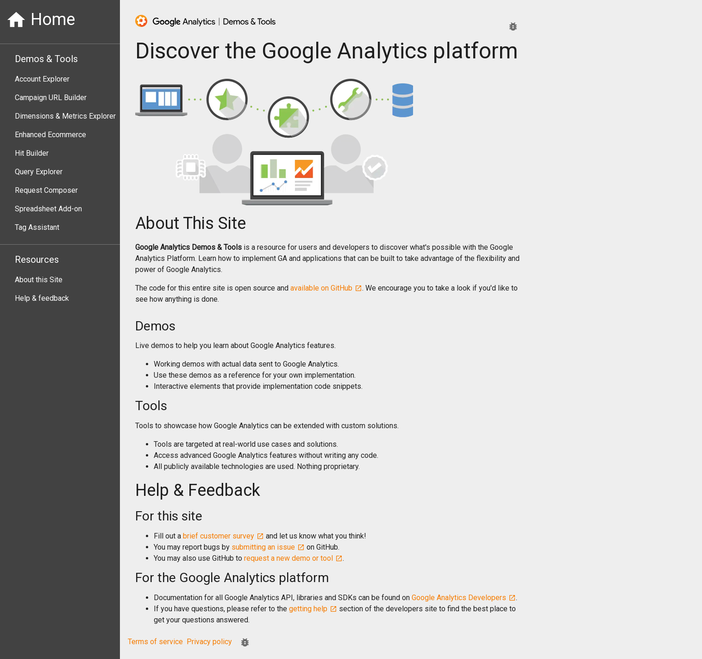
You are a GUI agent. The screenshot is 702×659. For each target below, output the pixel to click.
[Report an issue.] (513, 26)
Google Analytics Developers (464, 597)
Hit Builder (32, 153)
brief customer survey (223, 536)
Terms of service (155, 641)
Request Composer (46, 190)
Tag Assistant (37, 227)
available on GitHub (326, 288)
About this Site (39, 279)
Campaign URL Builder (51, 97)
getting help (313, 608)
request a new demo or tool (293, 558)
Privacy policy (209, 641)
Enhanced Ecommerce (50, 134)
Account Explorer (42, 79)
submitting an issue (268, 547)
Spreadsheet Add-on (48, 208)
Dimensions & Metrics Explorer (65, 116)
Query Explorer (39, 171)
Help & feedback (42, 298)
